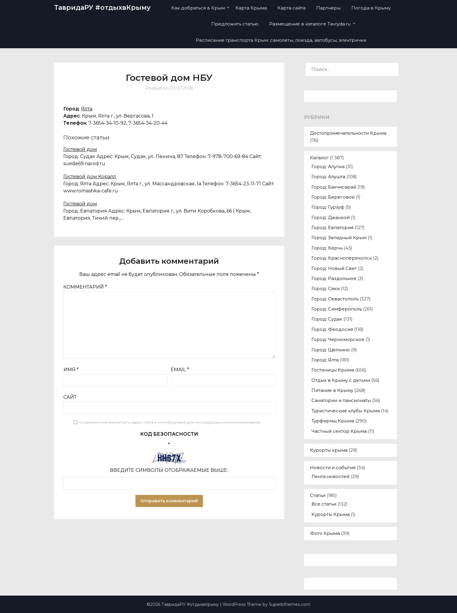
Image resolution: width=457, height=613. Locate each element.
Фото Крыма (325, 533)
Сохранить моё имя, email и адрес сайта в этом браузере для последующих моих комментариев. (170, 422)
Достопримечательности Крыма (348, 133)
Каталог (319, 157)
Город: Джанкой (330, 217)
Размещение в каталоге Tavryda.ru (310, 24)
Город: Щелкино (330, 350)
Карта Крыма (251, 8)
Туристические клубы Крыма (345, 411)
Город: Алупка (328, 166)
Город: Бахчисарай (333, 187)
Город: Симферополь (336, 309)
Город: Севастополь (335, 299)
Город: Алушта (328, 176)
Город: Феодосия (332, 329)
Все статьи (323, 504)
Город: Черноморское (337, 339)
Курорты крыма (329, 450)
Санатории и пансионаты (341, 400)
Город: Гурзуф (327, 207)
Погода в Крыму (371, 8)
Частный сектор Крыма (339, 431)
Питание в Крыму (332, 390)
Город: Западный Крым (338, 237)
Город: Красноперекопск (341, 258)
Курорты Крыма (330, 514)
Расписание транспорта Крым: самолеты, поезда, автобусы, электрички (281, 40)
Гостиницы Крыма (332, 370)
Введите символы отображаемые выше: (169, 470)
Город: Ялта (325, 360)
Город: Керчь (327, 248)
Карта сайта (291, 8)
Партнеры (328, 8)
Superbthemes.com (289, 604)
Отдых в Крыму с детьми (340, 380)
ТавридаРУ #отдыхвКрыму (102, 8)
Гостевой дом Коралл (89, 176)
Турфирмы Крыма (332, 421)
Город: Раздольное (333, 278)
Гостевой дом (80, 149)
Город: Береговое (333, 197)
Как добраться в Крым (198, 8)
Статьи (317, 495)
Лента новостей (330, 476)
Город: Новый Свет (334, 268)
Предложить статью (235, 24)
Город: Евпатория (332, 227)
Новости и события (333, 467)
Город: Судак (326, 319)
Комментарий (85, 287)
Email (180, 369)
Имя (71, 369)
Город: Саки (325, 288)
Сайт (70, 397)
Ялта (86, 109)
